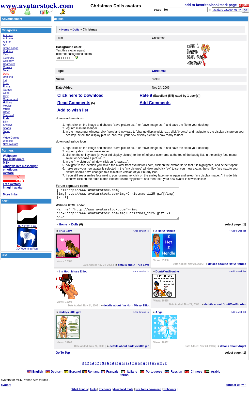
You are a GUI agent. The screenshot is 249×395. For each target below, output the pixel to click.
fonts (93, 393)
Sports (7, 127)
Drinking (8, 76)
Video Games (11, 137)
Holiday (7, 102)
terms (125, 379)
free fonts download (148, 393)
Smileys (8, 124)
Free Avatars (12, 184)
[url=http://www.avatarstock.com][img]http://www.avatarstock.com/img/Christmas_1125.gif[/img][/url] (125, 195)
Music (6, 108)
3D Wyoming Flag (27, 248)
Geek (6, 92)
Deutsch (54, 376)
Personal (8, 115)
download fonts (123, 393)
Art (4, 44)
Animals (8, 35)
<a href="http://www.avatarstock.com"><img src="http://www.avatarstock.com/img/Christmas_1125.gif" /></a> (125, 216)
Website (8, 140)
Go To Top (63, 357)
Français (109, 376)
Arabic (212, 376)
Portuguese (151, 376)
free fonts (105, 393)
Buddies (8, 51)
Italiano (129, 376)
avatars (6, 389)
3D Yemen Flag (27, 225)
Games (7, 89)
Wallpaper (10, 156)
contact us (233, 389)
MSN (6, 162)
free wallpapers (13, 159)
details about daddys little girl (129, 350)
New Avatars (10, 143)
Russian (173, 376)
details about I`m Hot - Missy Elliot (126, 309)
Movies (7, 105)
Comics (7, 67)
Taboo (6, 131)
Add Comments (155, 102)
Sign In (244, 5)
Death (6, 70)
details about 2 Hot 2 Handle (227, 268)
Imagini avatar (13, 187)
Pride (6, 118)
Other (6, 112)
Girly (6, 96)
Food (6, 83)
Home (65, 29)
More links (10, 194)
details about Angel (233, 350)
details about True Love (133, 269)
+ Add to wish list (141, 235)
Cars (6, 54)
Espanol (72, 376)
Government (10, 99)
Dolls (6, 73)
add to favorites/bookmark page (211, 5)
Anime (7, 41)
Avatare (8, 173)
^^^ (243, 389)
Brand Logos (10, 48)
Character (9, 64)
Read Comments (73, 102)
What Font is (80, 393)
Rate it (146, 95)
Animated (8, 38)
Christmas (159, 71)
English (35, 376)
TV (4, 134)
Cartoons (8, 57)
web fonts (169, 393)
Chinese (193, 376)
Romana (90, 376)
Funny (7, 86)
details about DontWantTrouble (225, 308)
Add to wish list (72, 110)
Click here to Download (80, 95)
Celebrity (8, 60)
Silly (5, 121)
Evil (5, 80)
